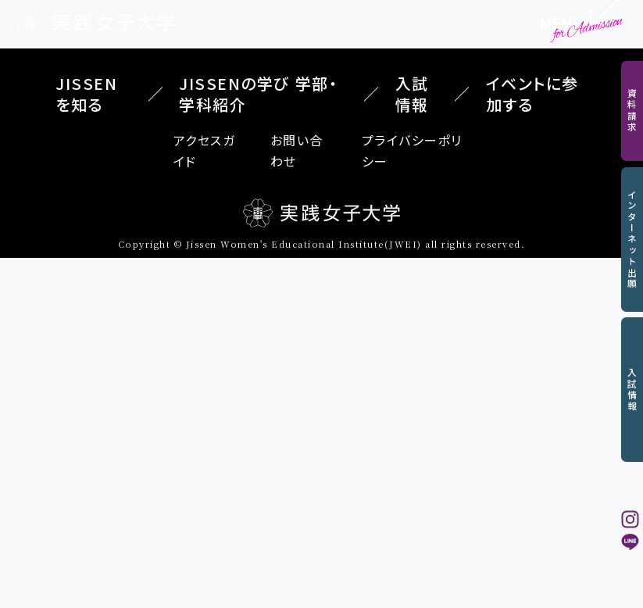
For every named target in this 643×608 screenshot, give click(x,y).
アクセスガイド (204, 150)
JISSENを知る (86, 94)
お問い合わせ (296, 150)
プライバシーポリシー (412, 150)
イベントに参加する (532, 94)
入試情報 (632, 389)
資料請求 (632, 110)
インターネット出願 (632, 239)
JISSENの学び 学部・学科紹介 (258, 94)
